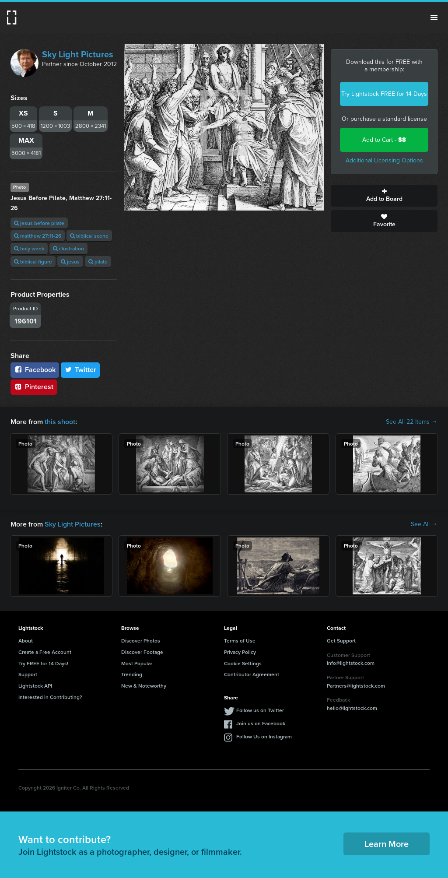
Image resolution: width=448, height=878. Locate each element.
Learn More (386, 843)
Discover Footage (142, 652)
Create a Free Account (44, 652)
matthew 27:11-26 (37, 235)
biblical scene (89, 235)
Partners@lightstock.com (356, 685)
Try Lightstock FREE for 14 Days (384, 93)
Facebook (35, 370)
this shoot (60, 422)
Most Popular (136, 663)
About (25, 640)
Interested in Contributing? (50, 697)
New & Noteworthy (143, 685)
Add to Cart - (384, 139)
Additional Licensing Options (384, 160)
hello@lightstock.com (352, 708)
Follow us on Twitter (260, 710)
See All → (424, 524)
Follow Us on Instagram (264, 736)
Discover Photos (140, 640)
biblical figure (33, 261)
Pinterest (33, 387)
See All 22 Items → (412, 422)
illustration (68, 248)
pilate (98, 261)
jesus (70, 261)
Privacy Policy (240, 652)
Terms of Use (240, 640)
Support (27, 674)
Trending (131, 674)
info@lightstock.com (350, 663)
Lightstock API (35, 685)
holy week (29, 248)
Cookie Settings (243, 663)
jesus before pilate (39, 223)
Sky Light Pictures (77, 54)
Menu (434, 18)
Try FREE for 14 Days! (43, 663)
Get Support (341, 640)
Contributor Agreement (251, 674)
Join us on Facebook (260, 723)
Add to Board (384, 195)
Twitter (80, 370)
